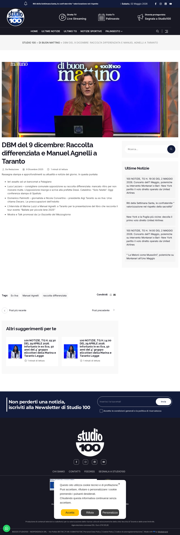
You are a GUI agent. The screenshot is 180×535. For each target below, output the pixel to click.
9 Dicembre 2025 (32, 169)
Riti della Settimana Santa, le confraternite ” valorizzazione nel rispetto (65, 3)
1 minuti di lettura (57, 169)
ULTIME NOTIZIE (50, 31)
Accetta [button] (70, 512)
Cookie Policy (108, 532)
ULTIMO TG (70, 31)
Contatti (74, 471)
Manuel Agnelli (31, 295)
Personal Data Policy (92, 532)
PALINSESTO (113, 31)
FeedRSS (89, 471)
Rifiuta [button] (90, 512)
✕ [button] (119, 483)
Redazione (10, 169)
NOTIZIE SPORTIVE (91, 31)
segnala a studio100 (112, 471)
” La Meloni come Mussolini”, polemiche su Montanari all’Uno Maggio (150, 256)
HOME (34, 31)
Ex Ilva (14, 295)
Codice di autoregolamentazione (128, 532)
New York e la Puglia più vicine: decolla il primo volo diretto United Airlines (149, 218)
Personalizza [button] (110, 512)
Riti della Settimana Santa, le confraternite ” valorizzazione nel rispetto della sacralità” (150, 205)
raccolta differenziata (55, 295)
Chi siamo (58, 471)
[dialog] (90, 499)
